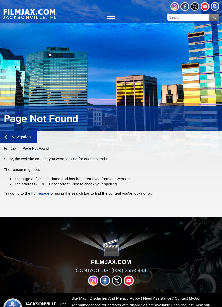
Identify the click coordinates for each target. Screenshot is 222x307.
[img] (29, 14)
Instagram (174, 6)
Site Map (78, 298)
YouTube (205, 6)
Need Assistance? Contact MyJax (171, 298)
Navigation (18, 137)
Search (214, 17)
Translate (215, 6)
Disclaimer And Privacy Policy (114, 298)
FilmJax (10, 148)
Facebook (184, 6)
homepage (40, 193)
